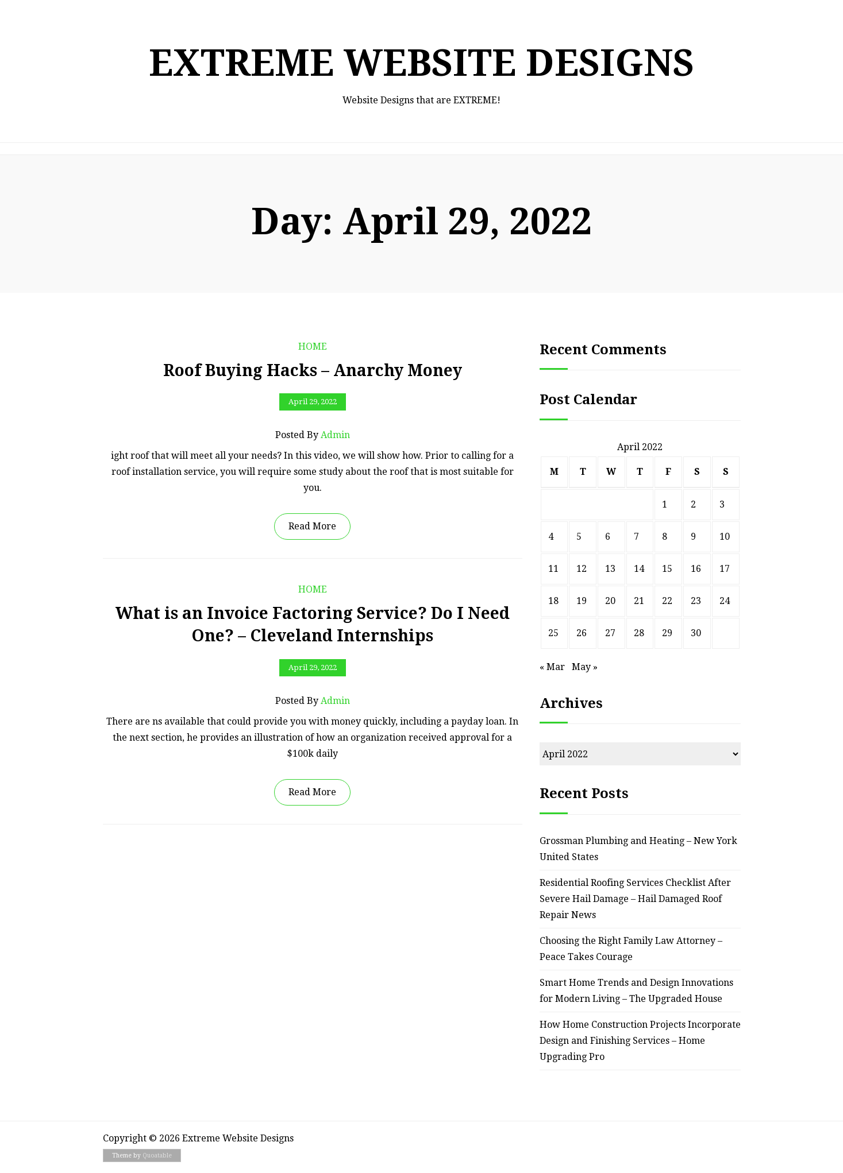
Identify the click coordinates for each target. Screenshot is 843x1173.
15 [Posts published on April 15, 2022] (667, 568)
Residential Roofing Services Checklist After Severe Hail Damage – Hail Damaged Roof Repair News (635, 898)
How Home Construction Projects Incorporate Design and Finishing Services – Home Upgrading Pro (640, 1040)
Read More (312, 526)
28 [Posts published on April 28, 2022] (639, 633)
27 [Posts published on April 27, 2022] (610, 633)
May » (585, 666)
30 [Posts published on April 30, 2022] (696, 633)
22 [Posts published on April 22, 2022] (667, 600)
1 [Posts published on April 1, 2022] (664, 504)
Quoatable (157, 1155)
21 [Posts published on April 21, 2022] (639, 600)
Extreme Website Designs (421, 62)
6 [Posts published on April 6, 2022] (607, 536)
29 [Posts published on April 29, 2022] (667, 633)
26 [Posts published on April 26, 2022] (581, 633)
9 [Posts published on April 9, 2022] (693, 536)
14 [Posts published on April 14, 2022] (639, 568)
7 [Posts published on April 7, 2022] (636, 536)
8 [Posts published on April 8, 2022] (664, 536)
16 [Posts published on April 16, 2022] (696, 568)
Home (312, 346)
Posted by (312, 435)
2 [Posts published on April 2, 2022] (693, 504)
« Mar (552, 666)
